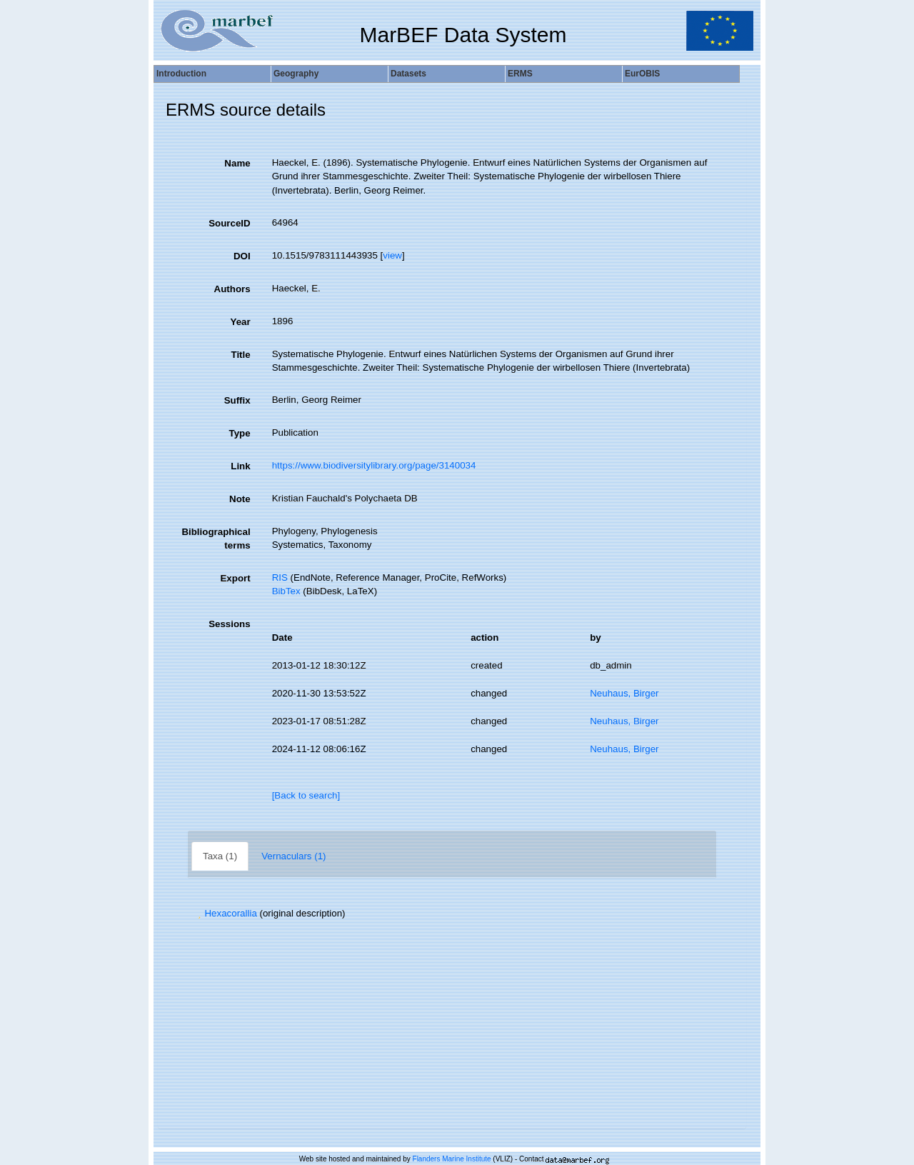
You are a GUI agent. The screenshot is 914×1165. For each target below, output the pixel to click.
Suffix (237, 400)
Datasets (408, 74)
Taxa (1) (220, 856)
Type (240, 433)
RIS (280, 577)
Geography (295, 74)
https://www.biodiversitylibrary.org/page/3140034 (374, 465)
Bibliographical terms (215, 538)
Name (237, 163)
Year (240, 321)
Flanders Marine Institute (452, 1159)
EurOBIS (642, 74)
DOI (242, 256)
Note (240, 499)
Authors (232, 289)
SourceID (230, 223)
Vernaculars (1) (293, 856)
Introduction (181, 74)
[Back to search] (306, 795)
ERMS (520, 74)
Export (235, 578)
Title (240, 354)
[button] (199, 913)
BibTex (286, 591)
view (392, 255)
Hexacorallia (225, 913)
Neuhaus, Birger (624, 693)
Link (240, 466)
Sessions (230, 624)
